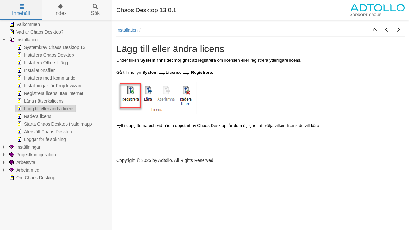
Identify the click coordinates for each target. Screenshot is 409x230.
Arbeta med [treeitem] (23, 170)
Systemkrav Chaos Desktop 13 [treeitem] (50, 47)
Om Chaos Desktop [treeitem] (31, 177)
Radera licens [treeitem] (33, 116)
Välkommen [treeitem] (24, 24)
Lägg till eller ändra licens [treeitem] (45, 108)
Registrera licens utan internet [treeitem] (49, 93)
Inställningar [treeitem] (24, 147)
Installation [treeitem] (23, 39)
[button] (375, 30)
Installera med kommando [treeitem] (45, 78)
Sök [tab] (95, 10)
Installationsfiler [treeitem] (35, 70)
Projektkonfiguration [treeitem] (32, 154)
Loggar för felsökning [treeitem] (41, 139)
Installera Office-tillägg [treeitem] (42, 62)
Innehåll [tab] (21, 10)
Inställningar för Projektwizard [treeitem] (49, 85)
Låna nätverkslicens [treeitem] (40, 101)
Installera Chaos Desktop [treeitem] (45, 55)
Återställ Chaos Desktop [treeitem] (44, 131)
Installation (127, 30)
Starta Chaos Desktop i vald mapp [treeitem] (54, 124)
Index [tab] (60, 10)
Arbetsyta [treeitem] (21, 162)
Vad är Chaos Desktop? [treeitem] (36, 32)
